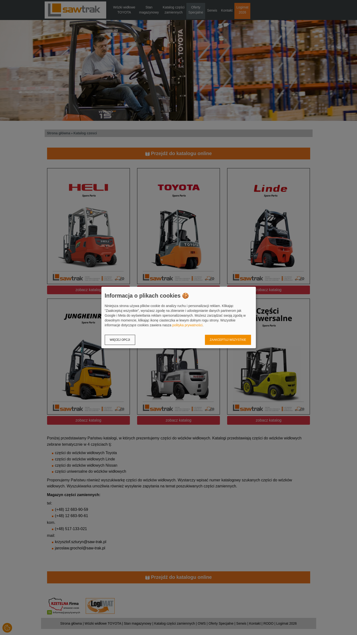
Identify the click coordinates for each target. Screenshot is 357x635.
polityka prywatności (187, 325)
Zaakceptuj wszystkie (228, 339)
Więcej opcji (120, 339)
